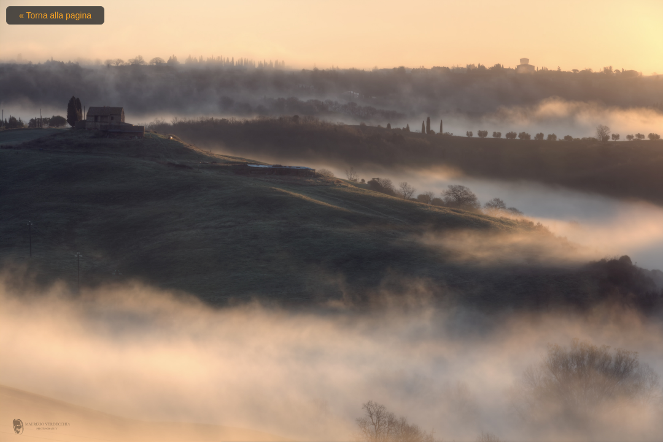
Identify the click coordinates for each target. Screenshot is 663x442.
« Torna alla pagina (55, 15)
